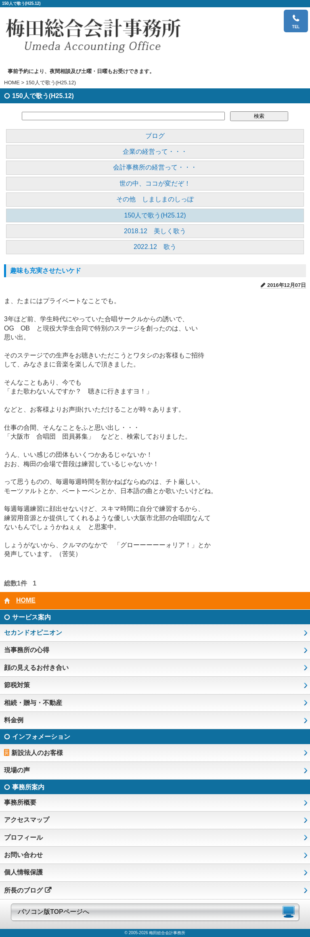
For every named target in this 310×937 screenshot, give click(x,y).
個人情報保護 (23, 872)
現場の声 (17, 770)
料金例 (13, 720)
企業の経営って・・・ (155, 151)
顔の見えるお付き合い (36, 667)
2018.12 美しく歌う (155, 231)
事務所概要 (20, 802)
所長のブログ (23, 890)
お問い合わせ (23, 854)
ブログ (155, 135)
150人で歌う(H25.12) (155, 215)
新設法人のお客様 (37, 752)
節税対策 (17, 685)
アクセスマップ (26, 819)
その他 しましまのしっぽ (155, 199)
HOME (12, 82)
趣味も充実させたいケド (45, 270)
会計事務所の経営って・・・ (155, 167)
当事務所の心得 (26, 649)
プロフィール (23, 837)
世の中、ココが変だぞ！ (155, 183)
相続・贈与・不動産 (33, 702)
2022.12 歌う (155, 246)
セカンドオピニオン (33, 632)
